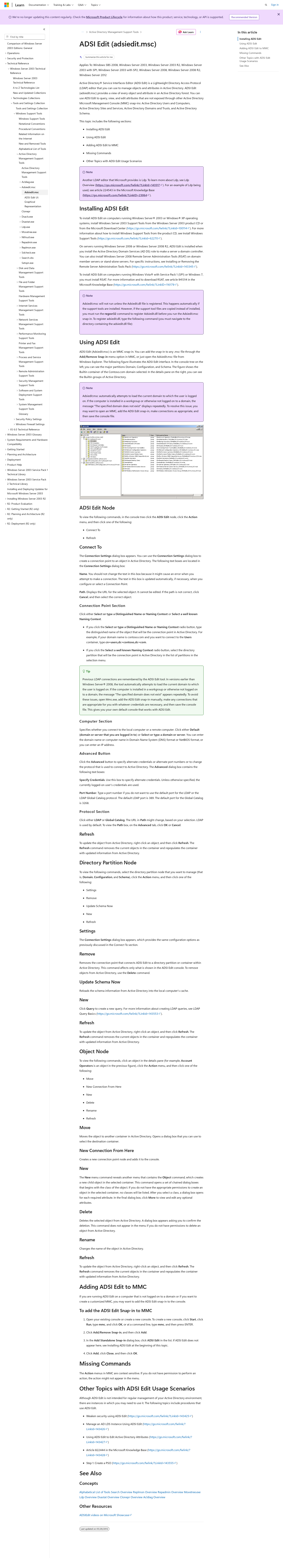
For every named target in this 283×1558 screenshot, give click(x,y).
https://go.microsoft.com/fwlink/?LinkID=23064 (115, 195)
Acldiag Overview (154, 1497)
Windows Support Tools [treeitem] (32, 118)
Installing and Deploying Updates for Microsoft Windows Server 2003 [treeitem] (27, 491)
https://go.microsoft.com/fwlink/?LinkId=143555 (143, 1463)
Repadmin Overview (170, 1492)
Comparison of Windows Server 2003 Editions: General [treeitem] (24, 46)
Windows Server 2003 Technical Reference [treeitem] (25, 80)
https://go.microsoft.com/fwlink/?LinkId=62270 (128, 238)
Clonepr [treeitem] (26, 211)
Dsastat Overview (108, 1497)
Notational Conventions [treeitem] (32, 123)
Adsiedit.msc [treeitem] (32, 192)
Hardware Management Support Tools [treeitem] (32, 298)
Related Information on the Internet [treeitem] (31, 136)
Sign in (275, 4)
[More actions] (200, 32)
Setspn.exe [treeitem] (27, 263)
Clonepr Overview (131, 1497)
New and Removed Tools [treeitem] (32, 143)
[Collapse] (44, 29)
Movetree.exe (192, 1492)
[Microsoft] (6, 5)
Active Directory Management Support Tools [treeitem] (34, 172)
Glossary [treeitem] (23, 414)
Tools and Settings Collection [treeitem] (32, 108)
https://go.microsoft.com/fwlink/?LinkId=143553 (127, 1013)
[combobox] (24, 37)
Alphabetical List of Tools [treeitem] (32, 149)
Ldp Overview (88, 1497)
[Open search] (266, 5)
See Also (244, 65)
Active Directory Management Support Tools (114, 32)
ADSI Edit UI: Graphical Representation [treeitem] (33, 202)
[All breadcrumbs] (82, 32)
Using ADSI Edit (248, 43)
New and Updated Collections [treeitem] (29, 92)
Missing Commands (250, 53)
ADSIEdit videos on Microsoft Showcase (104, 1515)
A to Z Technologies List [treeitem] (26, 87)
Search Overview (121, 1492)
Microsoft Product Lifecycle (104, 17)
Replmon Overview (145, 1492)
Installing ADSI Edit (250, 38)
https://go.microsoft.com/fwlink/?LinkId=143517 (128, 185)
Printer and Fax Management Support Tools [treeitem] (31, 347)
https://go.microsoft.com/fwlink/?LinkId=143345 (162, 266)
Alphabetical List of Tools (94, 1492)
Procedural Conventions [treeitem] (32, 129)
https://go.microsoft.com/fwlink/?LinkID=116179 (144, 284)
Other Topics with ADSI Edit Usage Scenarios (255, 59)
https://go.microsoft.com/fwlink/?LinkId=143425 (158, 1416)
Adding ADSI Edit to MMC (254, 48)
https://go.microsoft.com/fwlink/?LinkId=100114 (157, 228)
